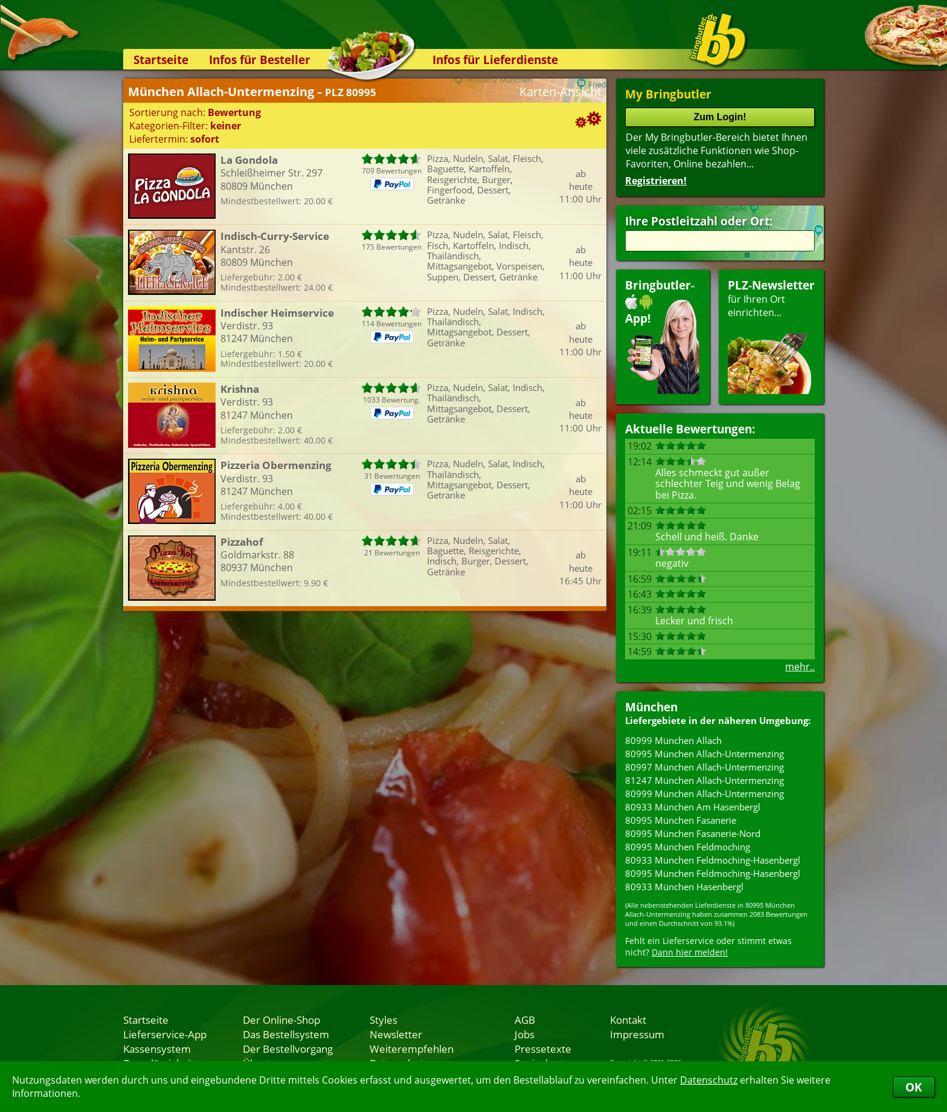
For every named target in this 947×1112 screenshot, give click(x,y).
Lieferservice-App (165, 1034)
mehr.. (800, 666)
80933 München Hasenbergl (684, 887)
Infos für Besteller (259, 59)
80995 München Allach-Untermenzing (704, 754)
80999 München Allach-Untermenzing (704, 793)
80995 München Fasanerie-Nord (692, 833)
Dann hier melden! (690, 952)
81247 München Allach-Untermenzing (704, 780)
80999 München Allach (673, 740)
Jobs (524, 1034)
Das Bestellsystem (286, 1034)
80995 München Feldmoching (687, 847)
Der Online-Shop (281, 1019)
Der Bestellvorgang (288, 1048)
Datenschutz (708, 1080)
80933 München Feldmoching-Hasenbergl (712, 860)
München (651, 706)
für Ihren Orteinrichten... (771, 335)
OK (913, 1086)
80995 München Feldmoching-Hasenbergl (712, 873)
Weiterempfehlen (412, 1048)
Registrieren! (656, 180)
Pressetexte (543, 1048)
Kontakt (628, 1019)
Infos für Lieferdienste (495, 59)
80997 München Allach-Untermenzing (704, 767)
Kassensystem (157, 1048)
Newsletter (396, 1034)
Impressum (637, 1034)
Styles (383, 1019)
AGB (525, 1019)
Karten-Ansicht (560, 91)
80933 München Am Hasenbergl (692, 807)
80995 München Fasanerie (680, 820)
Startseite (160, 59)
